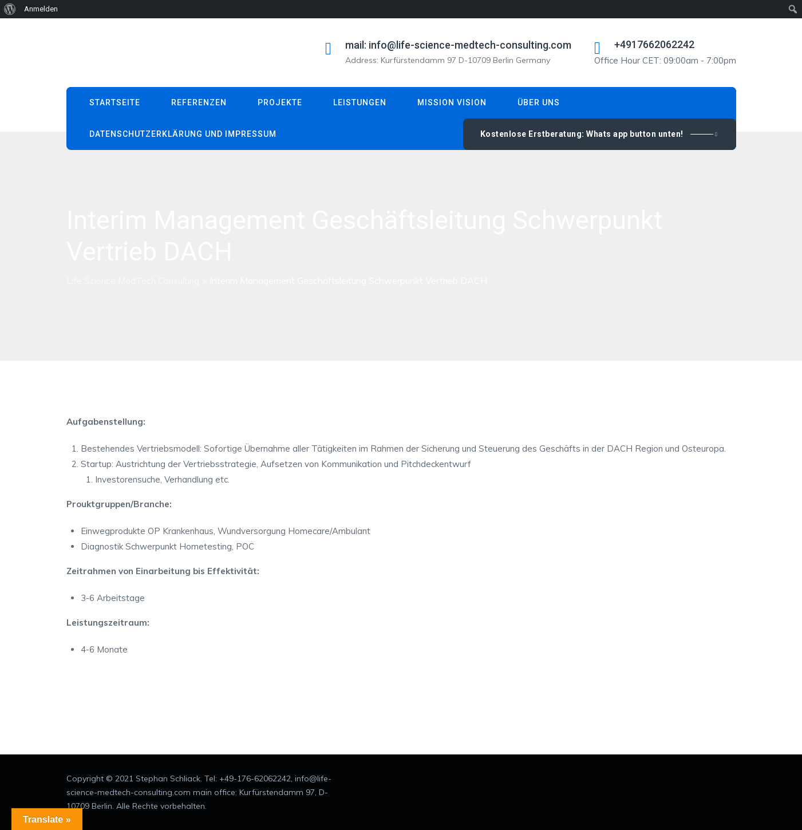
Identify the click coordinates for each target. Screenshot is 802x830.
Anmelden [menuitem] (41, 9)
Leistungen (359, 102)
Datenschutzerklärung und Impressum (182, 134)
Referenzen (199, 102)
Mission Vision (452, 102)
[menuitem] (10, 9)
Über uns (538, 102)
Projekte (280, 102)
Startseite (114, 102)
